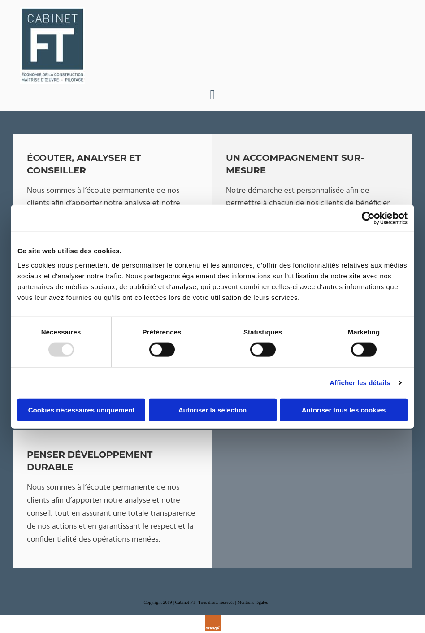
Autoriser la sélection (212, 409)
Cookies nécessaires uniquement (81, 409)
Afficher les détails (360, 382)
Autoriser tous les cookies (344, 409)
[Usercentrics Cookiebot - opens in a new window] (368, 218)
